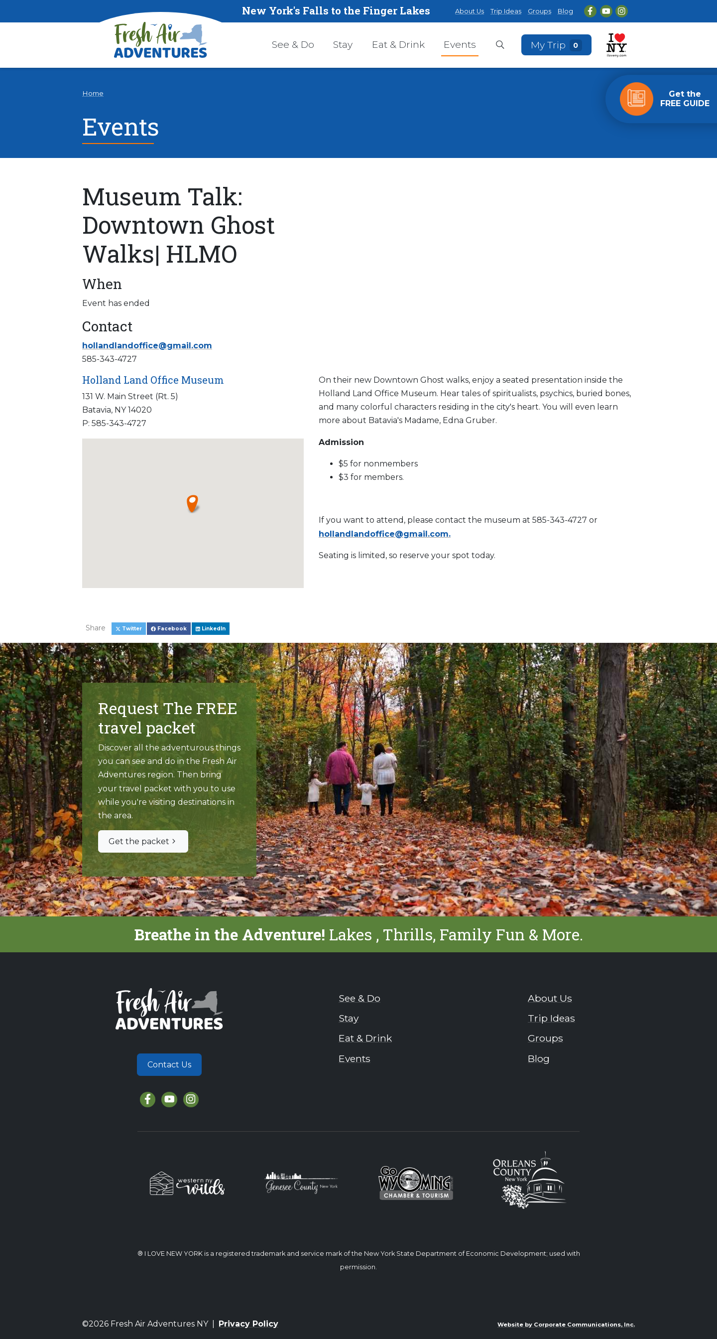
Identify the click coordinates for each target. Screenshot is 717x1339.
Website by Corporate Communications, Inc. (566, 1324)
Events (460, 44)
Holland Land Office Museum (153, 379)
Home (93, 93)
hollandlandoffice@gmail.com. (385, 534)
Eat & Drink (398, 44)
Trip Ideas (505, 11)
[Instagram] (621, 11)
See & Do (293, 44)
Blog (565, 11)
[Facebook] (590, 11)
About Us (469, 11)
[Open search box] (500, 45)
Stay (343, 44)
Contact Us (169, 1064)
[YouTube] (606, 11)
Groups (539, 11)
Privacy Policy (248, 1324)
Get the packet (143, 841)
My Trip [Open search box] (556, 44)
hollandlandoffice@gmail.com (147, 345)
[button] (193, 503)
